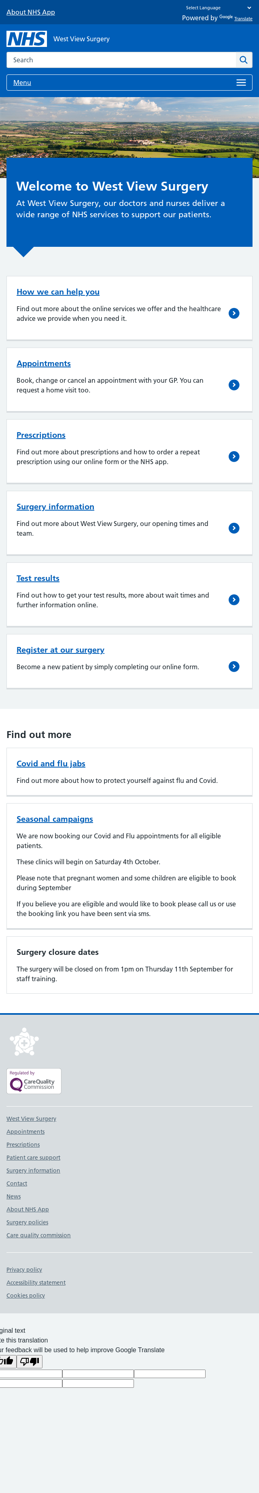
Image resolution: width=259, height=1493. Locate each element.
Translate (236, 18)
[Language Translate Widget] (217, 7)
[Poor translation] (29, 1361)
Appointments (44, 363)
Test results (38, 578)
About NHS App (30, 12)
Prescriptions (41, 435)
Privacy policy (24, 1269)
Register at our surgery (60, 650)
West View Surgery (31, 1118)
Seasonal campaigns (55, 819)
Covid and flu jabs (51, 763)
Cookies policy (25, 1295)
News (13, 1196)
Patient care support (33, 1157)
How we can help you (58, 292)
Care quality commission (38, 1235)
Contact (16, 1183)
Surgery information (55, 506)
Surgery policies (27, 1222)
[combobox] (121, 60)
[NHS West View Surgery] (58, 39)
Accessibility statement (36, 1282)
